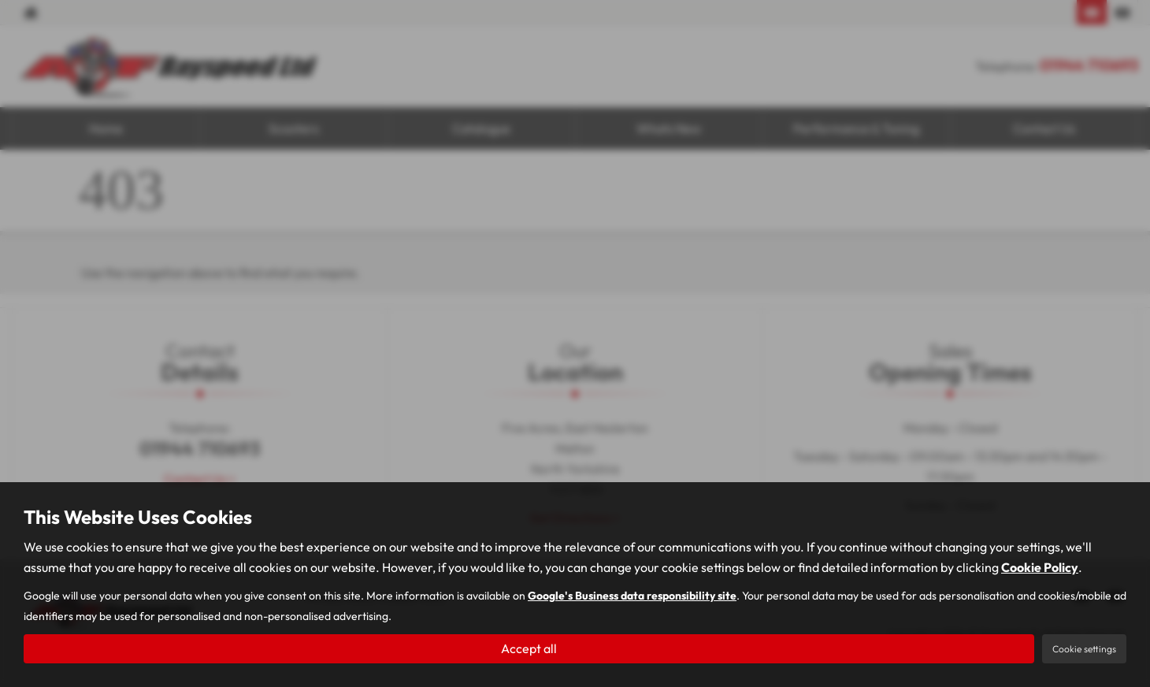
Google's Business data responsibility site (632, 596)
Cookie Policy (1039, 567)
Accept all (529, 648)
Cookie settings (1084, 649)
